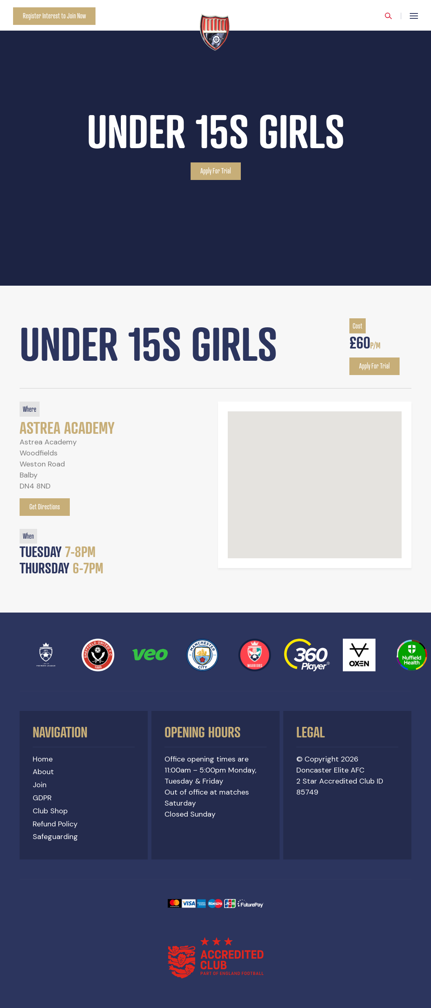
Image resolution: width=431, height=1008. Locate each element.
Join (40, 785)
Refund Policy (55, 824)
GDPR (42, 798)
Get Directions (44, 507)
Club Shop (50, 811)
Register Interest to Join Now (54, 16)
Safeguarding (55, 837)
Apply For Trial (215, 171)
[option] (215, 143)
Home (43, 759)
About (43, 772)
